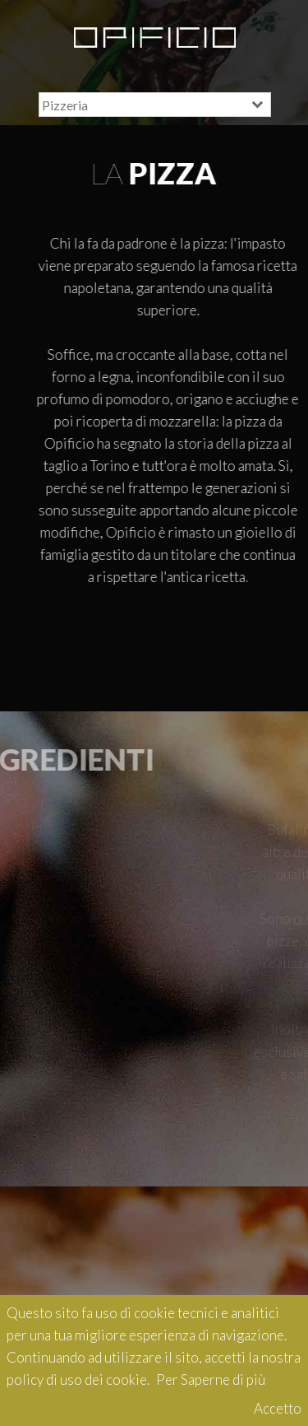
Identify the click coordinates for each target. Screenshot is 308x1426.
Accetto (277, 1408)
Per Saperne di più (210, 1379)
